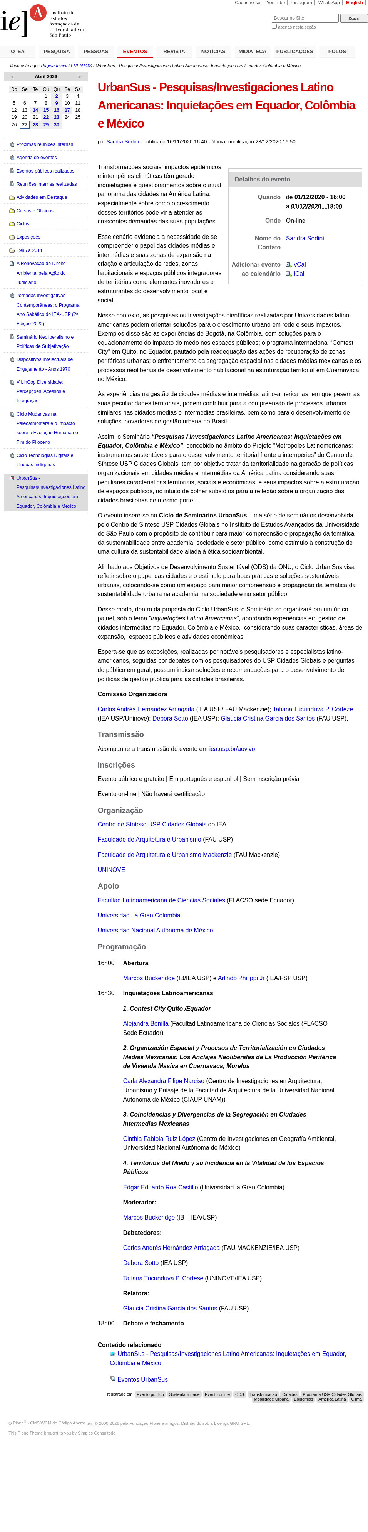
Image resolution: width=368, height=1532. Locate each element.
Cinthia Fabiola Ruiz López (160, 1139)
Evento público (150, 1394)
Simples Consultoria (96, 1433)
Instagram (301, 2)
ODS (239, 1394)
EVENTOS (135, 51)
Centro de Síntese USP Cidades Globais (152, 824)
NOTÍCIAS (213, 51)
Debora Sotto (170, 718)
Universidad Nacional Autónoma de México (155, 930)
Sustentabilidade (184, 1394)
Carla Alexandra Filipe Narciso (163, 1081)
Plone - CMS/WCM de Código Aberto (49, 1423)
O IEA (18, 51)
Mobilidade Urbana (271, 1399)
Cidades (289, 1394)
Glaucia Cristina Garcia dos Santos (268, 718)
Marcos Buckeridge (149, 978)
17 (67, 110)
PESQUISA (57, 51)
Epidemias (303, 1399)
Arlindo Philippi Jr (241, 978)
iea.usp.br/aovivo (232, 749)
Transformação (263, 1394)
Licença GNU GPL (231, 1423)
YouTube (276, 2)
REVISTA (174, 51)
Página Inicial (54, 65)
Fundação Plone (145, 1423)
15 (46, 110)
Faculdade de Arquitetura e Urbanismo (149, 839)
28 (35, 125)
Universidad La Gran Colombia (139, 915)
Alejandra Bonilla (146, 1023)
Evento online (217, 1394)
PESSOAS (96, 51)
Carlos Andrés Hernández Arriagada (171, 1248)
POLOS (337, 51)
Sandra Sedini (123, 141)
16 (56, 110)
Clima (356, 1399)
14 (35, 110)
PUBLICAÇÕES (294, 51)
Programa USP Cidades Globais (332, 1394)
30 (56, 125)
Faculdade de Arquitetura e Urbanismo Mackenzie (165, 855)
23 (56, 117)
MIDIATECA (252, 51)
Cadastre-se (247, 2)
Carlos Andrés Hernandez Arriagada (146, 709)
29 (46, 125)
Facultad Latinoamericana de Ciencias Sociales (161, 900)
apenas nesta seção (297, 27)
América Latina (332, 1399)
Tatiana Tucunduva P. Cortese (163, 1278)
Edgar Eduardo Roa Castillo (161, 1187)
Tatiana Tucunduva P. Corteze (313, 709)
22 (46, 117)
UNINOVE (111, 870)
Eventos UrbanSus (142, 1379)
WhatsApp (329, 2)
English (354, 2)
